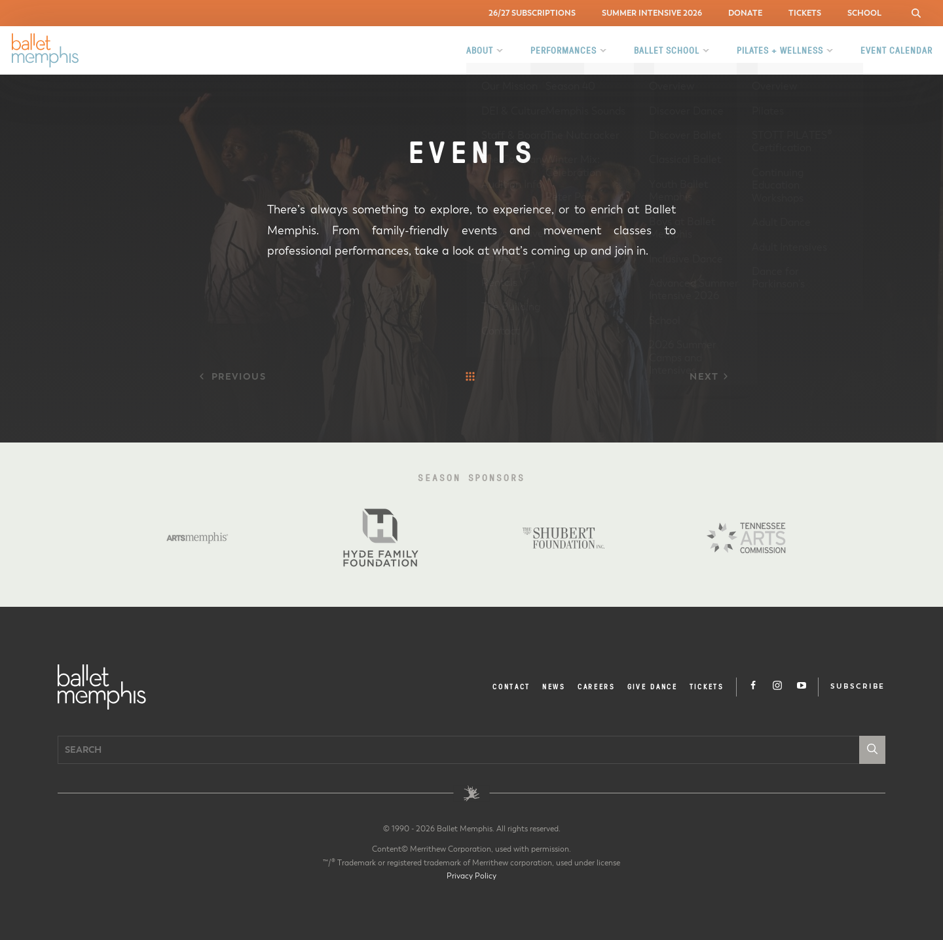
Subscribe (857, 686)
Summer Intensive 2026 (652, 13)
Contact (511, 686)
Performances (563, 50)
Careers (597, 686)
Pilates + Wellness (780, 50)
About (479, 50)
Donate (745, 13)
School (864, 13)
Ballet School (666, 50)
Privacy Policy (471, 875)
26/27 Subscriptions (532, 13)
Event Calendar (896, 50)
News (554, 686)
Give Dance (652, 686)
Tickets (804, 13)
